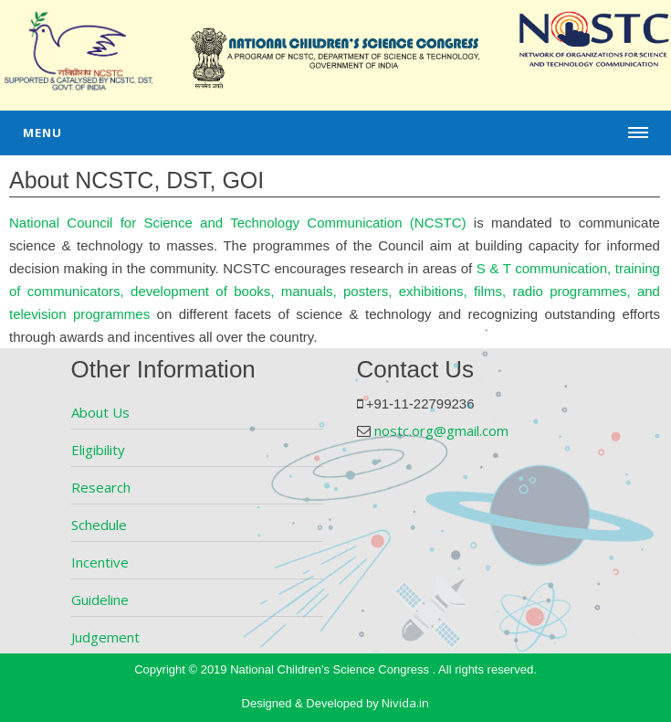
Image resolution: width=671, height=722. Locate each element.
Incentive (100, 562)
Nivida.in (405, 703)
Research (101, 487)
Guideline (100, 599)
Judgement (105, 637)
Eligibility (98, 450)
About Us (100, 412)
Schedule (99, 524)
